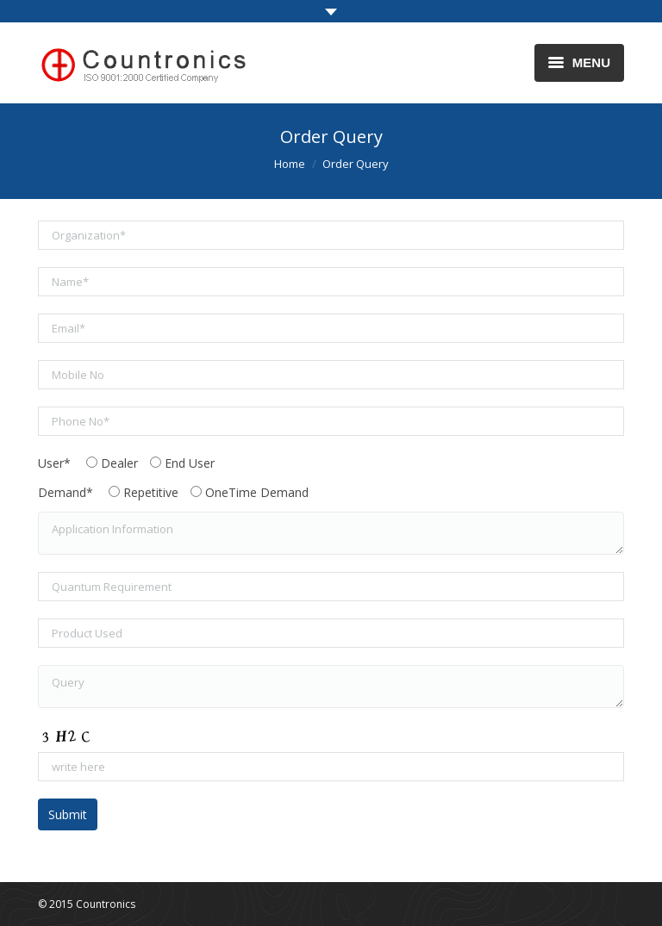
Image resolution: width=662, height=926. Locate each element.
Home (289, 163)
